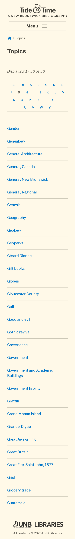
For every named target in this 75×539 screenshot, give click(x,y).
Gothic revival (18, 332)
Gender (13, 128)
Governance (17, 345)
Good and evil (18, 319)
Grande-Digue (19, 426)
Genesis (13, 205)
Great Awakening (21, 439)
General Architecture (24, 154)
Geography (16, 218)
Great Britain (18, 452)
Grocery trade (19, 490)
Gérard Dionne (19, 256)
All (14, 85)
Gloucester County (23, 294)
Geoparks (15, 243)
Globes (13, 281)
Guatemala (16, 503)
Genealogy (16, 141)
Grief (11, 477)
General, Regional (22, 192)
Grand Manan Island (24, 414)
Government (17, 357)
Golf (10, 307)
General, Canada (21, 167)
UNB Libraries (52, 533)
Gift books (16, 268)
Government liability (24, 388)
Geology (14, 230)
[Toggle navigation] (37, 25)
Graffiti (13, 401)
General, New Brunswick (27, 179)
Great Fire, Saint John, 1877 (30, 465)
